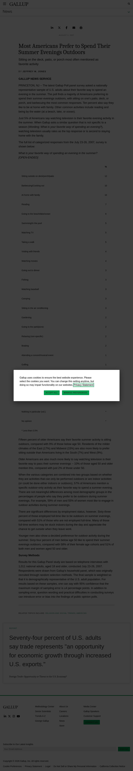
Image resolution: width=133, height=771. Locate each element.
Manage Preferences (75, 393)
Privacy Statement (83, 385)
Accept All (51, 393)
